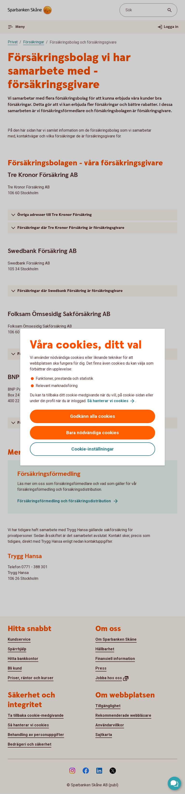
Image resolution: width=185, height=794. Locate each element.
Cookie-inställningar (92, 449)
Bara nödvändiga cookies (92, 432)
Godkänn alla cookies (92, 416)
